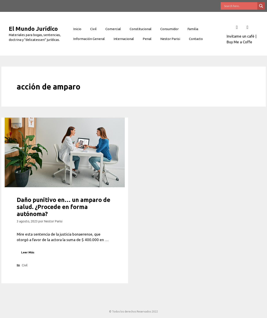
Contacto (196, 39)
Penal (147, 39)
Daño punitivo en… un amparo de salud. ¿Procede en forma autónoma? (63, 206)
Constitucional (140, 29)
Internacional (124, 39)
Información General (89, 39)
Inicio (77, 29)
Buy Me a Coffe (239, 42)
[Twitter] (247, 27)
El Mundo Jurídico (33, 28)
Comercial (113, 29)
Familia (192, 29)
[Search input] (240, 6)
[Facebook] (236, 27)
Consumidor (169, 29)
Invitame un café (240, 36)
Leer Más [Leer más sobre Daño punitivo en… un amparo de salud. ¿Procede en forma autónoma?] (27, 252)
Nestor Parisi (170, 39)
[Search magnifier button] (261, 6)
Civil (93, 29)
